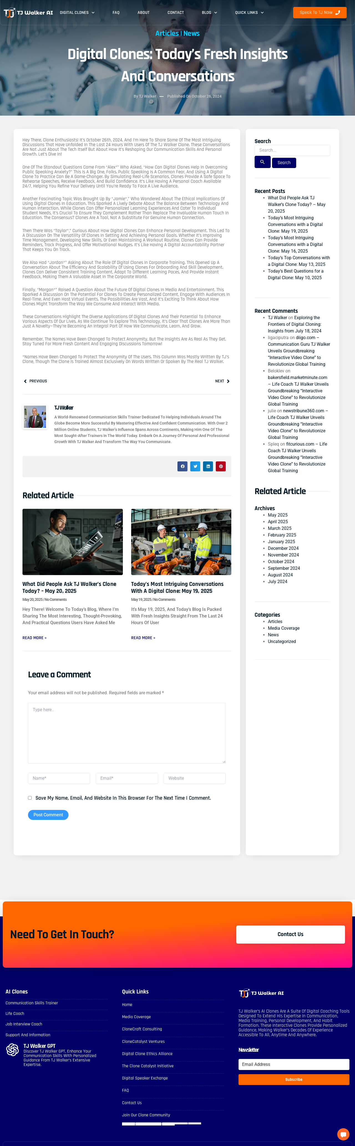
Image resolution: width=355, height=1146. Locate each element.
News (191, 34)
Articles (167, 34)
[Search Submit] (262, 162)
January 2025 (281, 541)
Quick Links (249, 12)
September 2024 (284, 568)
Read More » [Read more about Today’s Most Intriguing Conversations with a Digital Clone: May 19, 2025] (143, 638)
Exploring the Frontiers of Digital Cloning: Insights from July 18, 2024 (294, 324)
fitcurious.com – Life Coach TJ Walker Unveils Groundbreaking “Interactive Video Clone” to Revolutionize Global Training (297, 457)
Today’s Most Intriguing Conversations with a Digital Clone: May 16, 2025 (295, 244)
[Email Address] (294, 1064)
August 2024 (280, 575)
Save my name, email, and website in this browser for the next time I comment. (123, 798)
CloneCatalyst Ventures (143, 1042)
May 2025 (278, 515)
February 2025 (282, 535)
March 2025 (279, 528)
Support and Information (28, 1035)
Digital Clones (77, 12)
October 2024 (281, 561)
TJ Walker (277, 317)
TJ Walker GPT (39, 1046)
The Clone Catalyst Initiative (148, 1066)
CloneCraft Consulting (142, 1029)
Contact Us (132, 1103)
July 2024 (277, 581)
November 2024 (283, 555)
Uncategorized (282, 641)
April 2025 (278, 521)
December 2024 (283, 548)
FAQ (116, 13)
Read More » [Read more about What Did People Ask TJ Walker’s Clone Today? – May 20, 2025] (34, 638)
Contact (176, 13)
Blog (209, 12)
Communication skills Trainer (32, 1003)
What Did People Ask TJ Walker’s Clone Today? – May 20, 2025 (69, 587)
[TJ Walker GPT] (12, 1050)
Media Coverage (284, 628)
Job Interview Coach (24, 1024)
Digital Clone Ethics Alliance (147, 1054)
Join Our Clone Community (146, 1115)
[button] (182, 466)
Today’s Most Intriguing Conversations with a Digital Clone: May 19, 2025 (177, 587)
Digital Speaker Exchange (145, 1078)
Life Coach (15, 1014)
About (143, 13)
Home (127, 1005)
